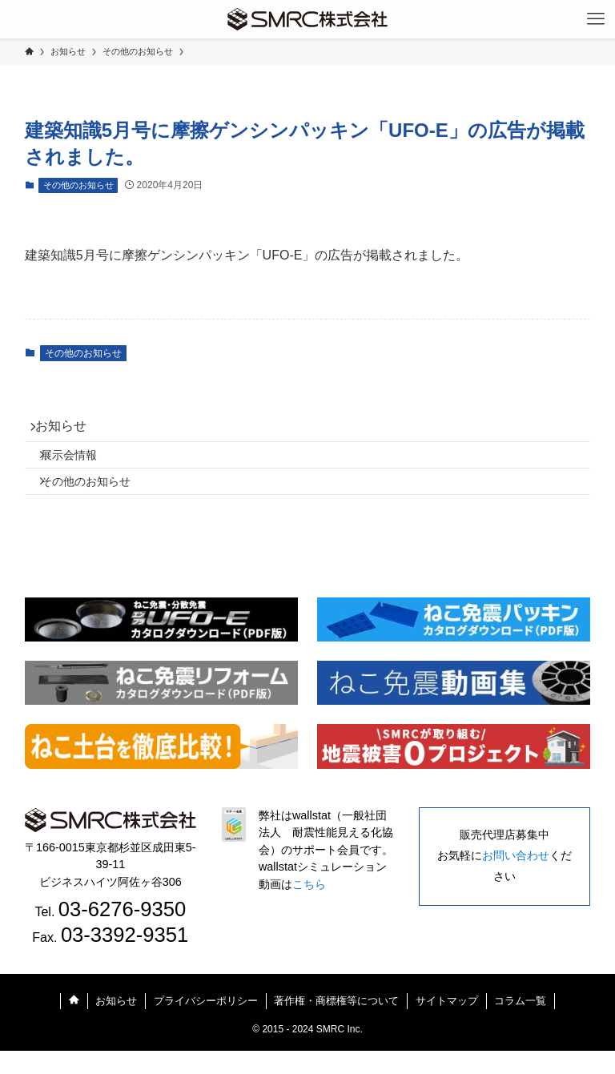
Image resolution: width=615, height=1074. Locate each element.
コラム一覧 (520, 1024)
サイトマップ (447, 1024)
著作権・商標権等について (336, 1024)
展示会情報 (82, 467)
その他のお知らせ (78, 185)
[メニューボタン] (596, 19)
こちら (309, 908)
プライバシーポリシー (206, 1024)
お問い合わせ (515, 879)
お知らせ (69, 430)
